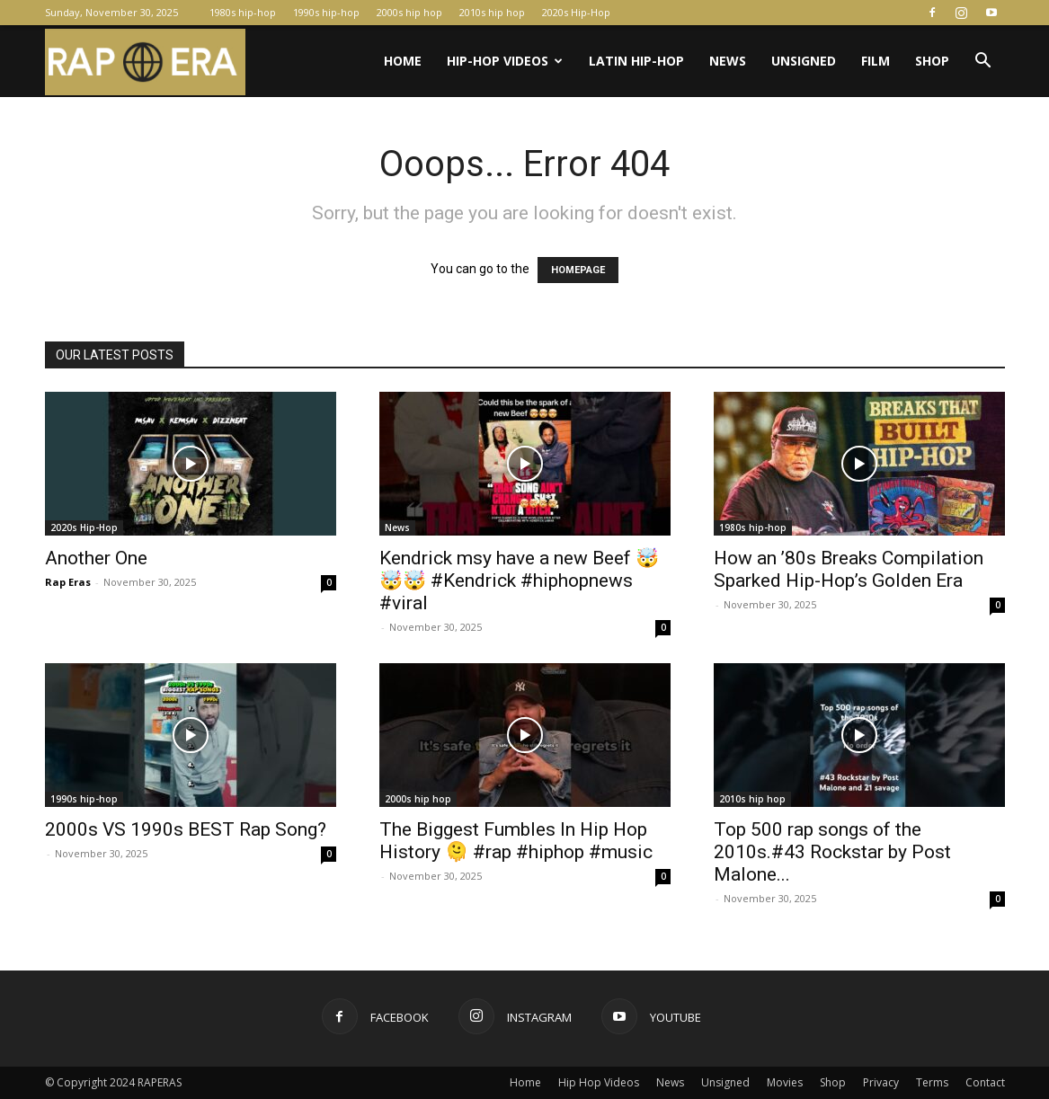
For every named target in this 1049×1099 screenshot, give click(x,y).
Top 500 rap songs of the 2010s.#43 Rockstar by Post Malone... (832, 852)
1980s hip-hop (242, 12)
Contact (985, 1082)
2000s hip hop (409, 12)
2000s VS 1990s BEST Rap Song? (185, 829)
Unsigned (803, 60)
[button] (983, 62)
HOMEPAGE (578, 270)
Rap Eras (68, 582)
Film (875, 60)
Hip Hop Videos (598, 1082)
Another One (96, 558)
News (727, 60)
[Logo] (145, 61)
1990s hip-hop (326, 12)
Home (403, 60)
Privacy (881, 1082)
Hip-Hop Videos (505, 60)
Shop (932, 60)
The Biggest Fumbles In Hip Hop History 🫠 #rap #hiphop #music (516, 841)
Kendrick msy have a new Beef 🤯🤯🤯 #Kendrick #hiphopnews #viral (519, 580)
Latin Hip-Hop (636, 60)
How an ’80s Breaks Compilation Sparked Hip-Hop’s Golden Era (848, 569)
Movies (785, 1082)
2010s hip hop (492, 12)
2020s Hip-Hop (576, 12)
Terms (932, 1082)
